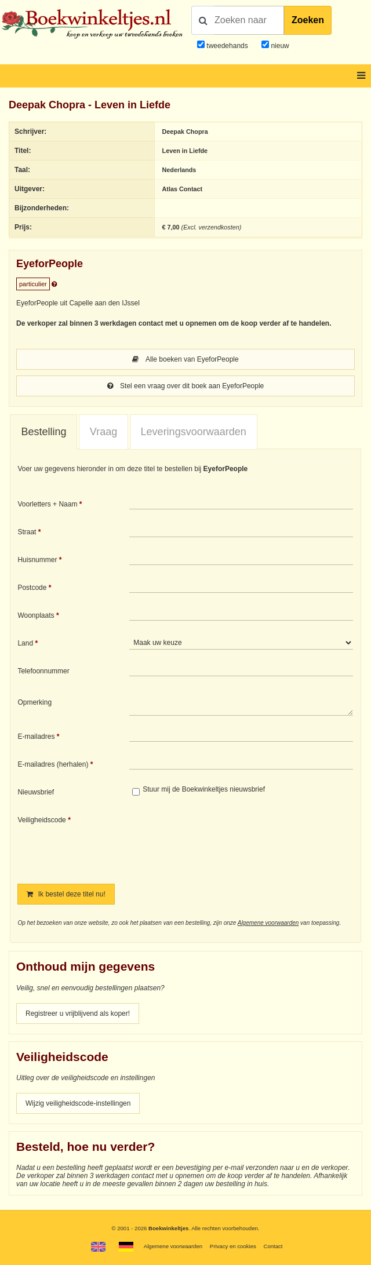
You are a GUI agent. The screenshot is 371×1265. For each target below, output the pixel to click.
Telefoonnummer (43, 671)
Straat (26, 532)
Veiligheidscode (41, 820)
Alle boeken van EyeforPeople (185, 359)
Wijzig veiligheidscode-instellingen (78, 1103)
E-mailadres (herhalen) (52, 764)
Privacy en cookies (233, 1246)
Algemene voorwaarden (268, 923)
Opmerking (34, 702)
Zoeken (308, 20)
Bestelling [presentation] (43, 432)
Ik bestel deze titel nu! (66, 894)
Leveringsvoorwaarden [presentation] (193, 432)
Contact (272, 1246)
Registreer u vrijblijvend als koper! (78, 1013)
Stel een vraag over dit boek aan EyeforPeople (185, 386)
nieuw (279, 46)
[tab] (43, 432)
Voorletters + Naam (47, 504)
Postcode (31, 588)
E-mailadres (35, 736)
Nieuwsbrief (35, 792)
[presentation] (226, 841)
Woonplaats (35, 615)
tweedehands (227, 46)
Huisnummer (37, 560)
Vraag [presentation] (103, 432)
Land (25, 643)
